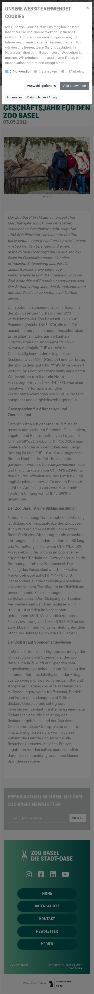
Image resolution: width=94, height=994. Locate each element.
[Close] (87, 8)
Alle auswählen (74, 86)
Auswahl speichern (41, 86)
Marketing (77, 71)
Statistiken (49, 71)
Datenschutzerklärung (42, 97)
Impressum (14, 97)
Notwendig (21, 71)
